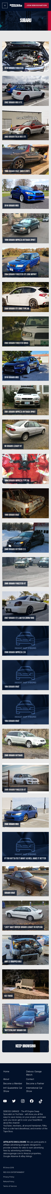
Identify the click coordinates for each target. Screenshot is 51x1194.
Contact (30, 1079)
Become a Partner (35, 1083)
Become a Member (12, 1083)
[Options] (5, 5)
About (6, 1079)
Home (6, 1071)
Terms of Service (10, 1186)
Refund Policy (8, 1181)
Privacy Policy (8, 1177)
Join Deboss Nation (37, 5)
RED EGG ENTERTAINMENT (13, 1172)
